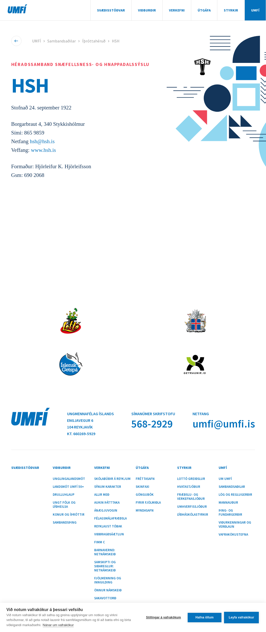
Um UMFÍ (225, 479)
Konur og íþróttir (68, 515)
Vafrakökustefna (233, 535)
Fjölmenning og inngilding (107, 580)
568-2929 (152, 423)
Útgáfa (204, 10)
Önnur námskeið (108, 590)
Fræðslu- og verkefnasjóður (191, 497)
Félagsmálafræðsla (110, 518)
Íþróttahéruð (93, 40)
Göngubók (145, 495)
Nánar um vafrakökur (58, 625)
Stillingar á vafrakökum (163, 617)
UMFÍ (17, 8)
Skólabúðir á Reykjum (112, 479)
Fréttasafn (145, 479)
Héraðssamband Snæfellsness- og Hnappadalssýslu (80, 64)
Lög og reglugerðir (235, 495)
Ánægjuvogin (105, 511)
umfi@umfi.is (224, 423)
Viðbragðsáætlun (109, 534)
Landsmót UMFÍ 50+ (68, 487)
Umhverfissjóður (192, 507)
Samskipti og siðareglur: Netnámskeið (105, 566)
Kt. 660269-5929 (81, 433)
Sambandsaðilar (61, 40)
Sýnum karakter (107, 487)
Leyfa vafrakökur (241, 617)
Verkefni (177, 10)
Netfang (201, 413)
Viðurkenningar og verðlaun (235, 525)
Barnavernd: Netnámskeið (105, 552)
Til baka (16, 41)
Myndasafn (145, 511)
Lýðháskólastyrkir (192, 515)
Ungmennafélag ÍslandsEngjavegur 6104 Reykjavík (90, 420)
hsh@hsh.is (42, 141)
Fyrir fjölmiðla (148, 503)
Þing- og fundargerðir (230, 513)
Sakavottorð (105, 598)
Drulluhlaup (64, 495)
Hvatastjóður (188, 487)
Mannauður (228, 503)
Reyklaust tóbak (108, 526)
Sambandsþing (65, 523)
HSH (116, 40)
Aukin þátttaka (107, 503)
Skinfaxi (142, 487)
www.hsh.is (43, 150)
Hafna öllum (205, 617)
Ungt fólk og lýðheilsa (64, 505)
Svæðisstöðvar (111, 10)
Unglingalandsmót (69, 479)
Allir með (101, 495)
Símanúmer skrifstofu (153, 413)
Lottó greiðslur (191, 479)
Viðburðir (147, 10)
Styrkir (231, 10)
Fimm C (99, 542)
